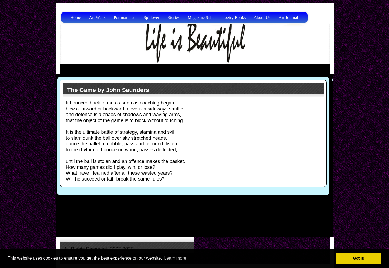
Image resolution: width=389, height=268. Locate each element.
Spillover (152, 17)
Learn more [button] (175, 258)
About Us (262, 17)
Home (76, 17)
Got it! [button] (358, 258)
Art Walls (97, 17)
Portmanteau (125, 17)
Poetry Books (234, 17)
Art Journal (288, 17)
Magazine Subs (201, 17)
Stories (173, 17)
